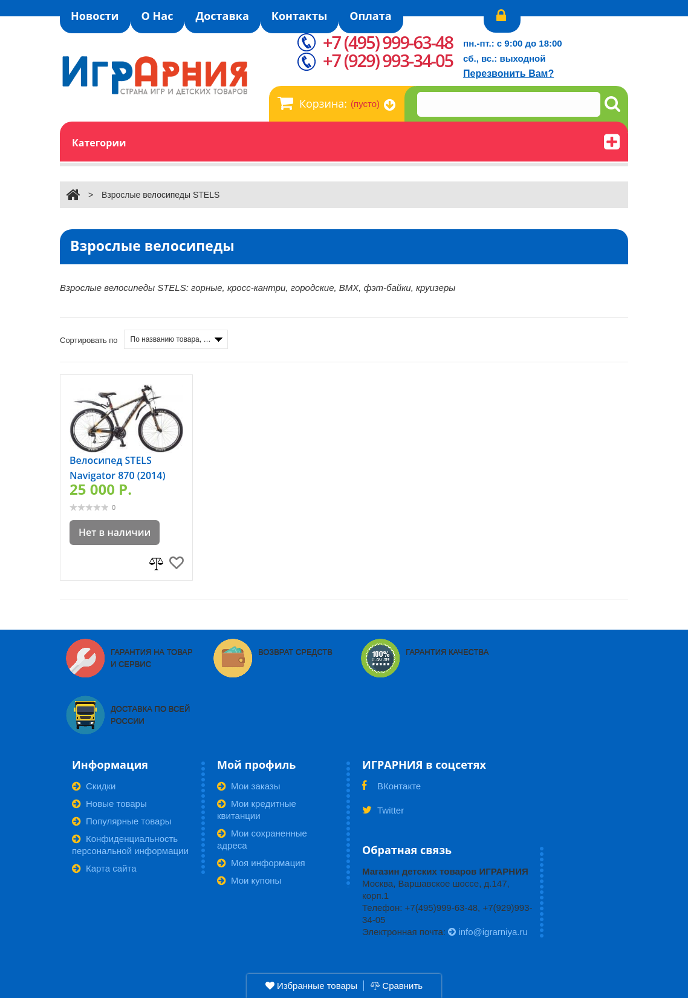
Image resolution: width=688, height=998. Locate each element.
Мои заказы (249, 786)
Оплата (370, 15)
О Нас (157, 15)
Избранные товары (311, 985)
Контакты (299, 15)
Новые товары (109, 803)
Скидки (93, 786)
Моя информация (261, 863)
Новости (95, 15)
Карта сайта (104, 868)
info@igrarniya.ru (488, 932)
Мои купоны (249, 880)
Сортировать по (89, 340)
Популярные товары (122, 821)
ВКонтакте (391, 790)
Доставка (221, 15)
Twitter (383, 814)
